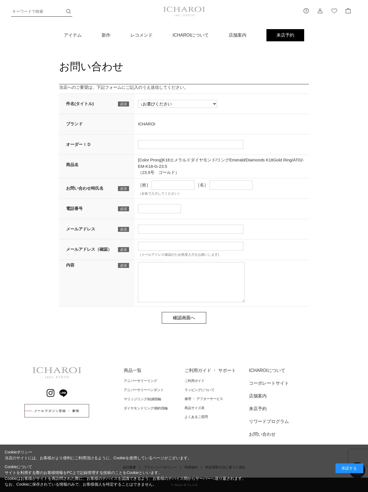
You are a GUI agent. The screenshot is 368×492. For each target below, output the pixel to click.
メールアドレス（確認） (89, 249)
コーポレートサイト (269, 383)
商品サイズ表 (195, 408)
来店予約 (285, 35)
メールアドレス (80, 229)
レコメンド (141, 35)
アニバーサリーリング (140, 381)
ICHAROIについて (191, 35)
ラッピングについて (200, 390)
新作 (106, 35)
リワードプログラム (269, 421)
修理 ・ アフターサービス (204, 399)
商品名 (72, 164)
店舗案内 (237, 35)
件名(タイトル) (80, 103)
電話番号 (74, 208)
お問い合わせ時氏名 (85, 188)
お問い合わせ (262, 434)
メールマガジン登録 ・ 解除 (57, 410)
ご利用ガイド (195, 381)
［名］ (202, 184)
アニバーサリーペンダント (144, 390)
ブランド (74, 123)
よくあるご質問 (196, 417)
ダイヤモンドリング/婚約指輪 (146, 408)
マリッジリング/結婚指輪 (142, 399)
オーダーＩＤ (78, 144)
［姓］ (144, 184)
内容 (70, 265)
